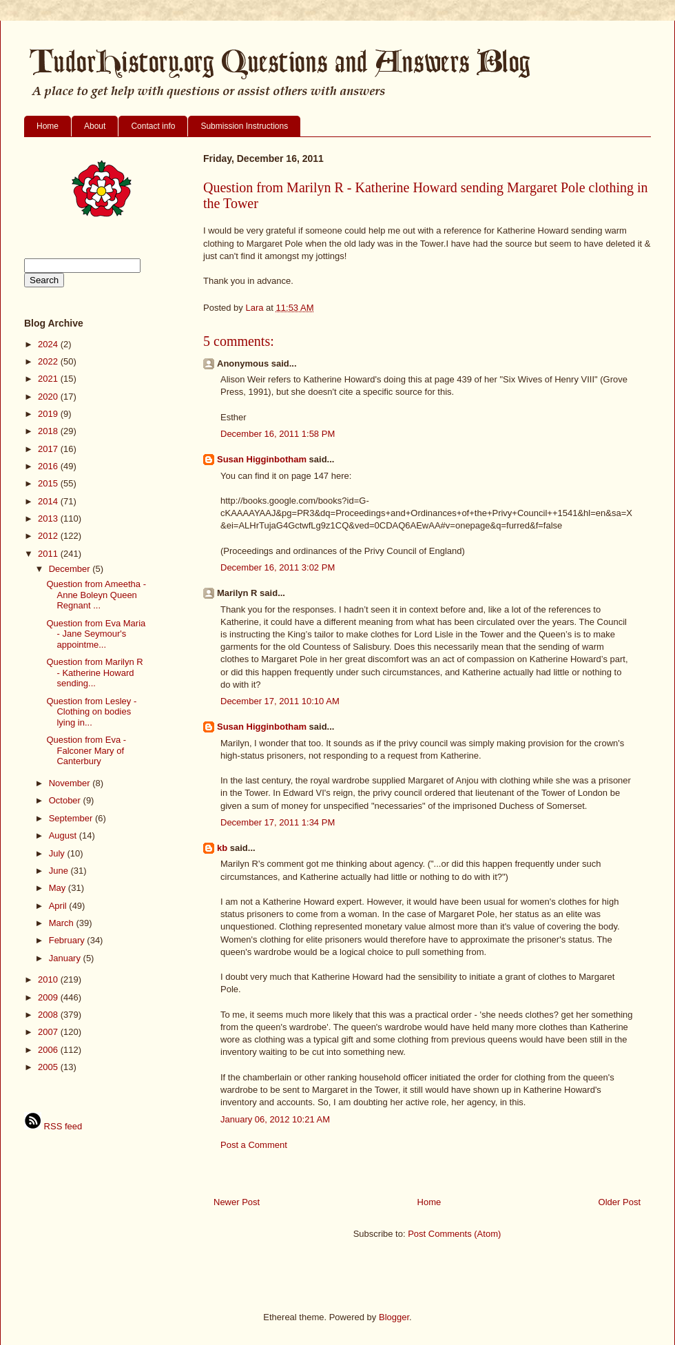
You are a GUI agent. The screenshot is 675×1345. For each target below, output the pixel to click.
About (94, 126)
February (68, 940)
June (60, 870)
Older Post (620, 1202)
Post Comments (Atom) (454, 1234)
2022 (49, 361)
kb (222, 848)
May (58, 888)
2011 (49, 553)
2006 (49, 1050)
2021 (49, 378)
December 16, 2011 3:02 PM (277, 567)
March (62, 923)
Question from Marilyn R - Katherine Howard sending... (94, 672)
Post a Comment (253, 1145)
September (72, 818)
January (66, 958)
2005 (49, 1067)
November (71, 783)
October (66, 800)
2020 (49, 396)
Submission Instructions (244, 126)
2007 (49, 1032)
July (58, 853)
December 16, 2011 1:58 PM (277, 434)
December (71, 569)
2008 (49, 1014)
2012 (49, 536)
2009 (49, 997)
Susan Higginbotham (262, 459)
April (59, 906)
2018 (49, 431)
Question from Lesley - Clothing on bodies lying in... (91, 712)
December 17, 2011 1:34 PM (277, 822)
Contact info (153, 126)
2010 (49, 979)
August (64, 835)
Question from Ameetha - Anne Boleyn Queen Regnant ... (96, 594)
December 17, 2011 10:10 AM (280, 701)
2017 (49, 449)
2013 (49, 518)
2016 (49, 466)
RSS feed (53, 1126)
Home (48, 126)
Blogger (394, 1317)
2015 (49, 483)
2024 (49, 344)
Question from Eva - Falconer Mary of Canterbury (86, 750)
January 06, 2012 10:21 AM (275, 1119)
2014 (49, 501)
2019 (49, 414)
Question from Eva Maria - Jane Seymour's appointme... (95, 634)
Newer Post (237, 1202)
